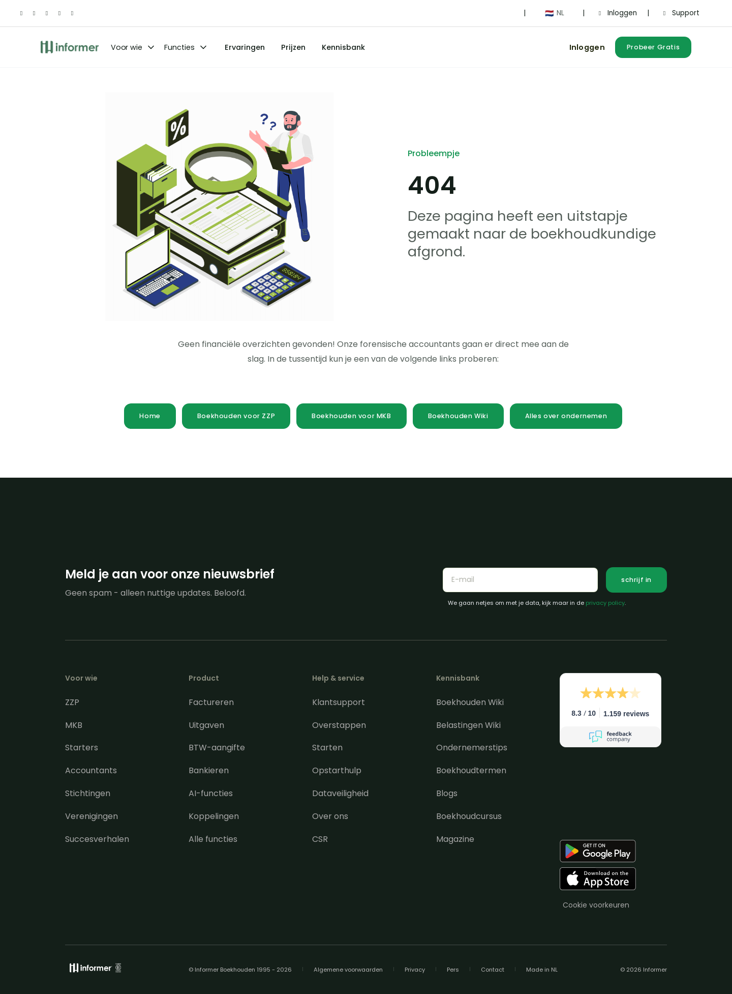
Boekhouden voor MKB (351, 416)
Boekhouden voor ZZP (236, 416)
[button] (554, 13)
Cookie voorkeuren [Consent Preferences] (596, 905)
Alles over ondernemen (566, 416)
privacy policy (605, 603)
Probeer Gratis (653, 47)
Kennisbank (343, 47)
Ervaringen (245, 47)
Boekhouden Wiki (458, 416)
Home (149, 416)
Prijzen (293, 47)
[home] (70, 47)
